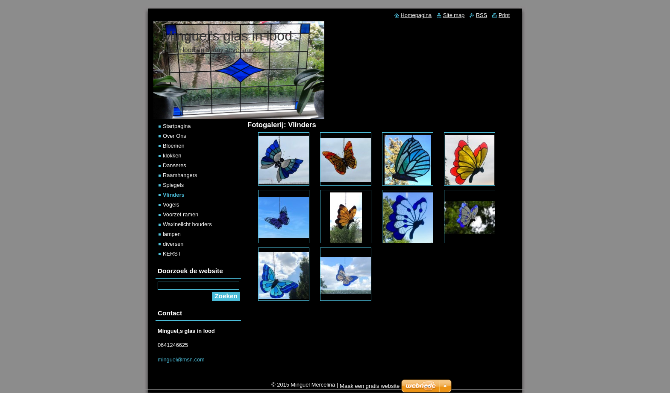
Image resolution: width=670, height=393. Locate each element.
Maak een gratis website (370, 388)
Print (504, 15)
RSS (481, 15)
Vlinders (174, 195)
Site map (454, 15)
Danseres (174, 165)
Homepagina (416, 15)
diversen (173, 244)
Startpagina (177, 126)
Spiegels (173, 185)
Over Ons (174, 136)
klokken (172, 155)
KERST (172, 253)
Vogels (171, 204)
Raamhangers (180, 175)
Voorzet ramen (180, 214)
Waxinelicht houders (187, 224)
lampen (172, 234)
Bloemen (174, 146)
